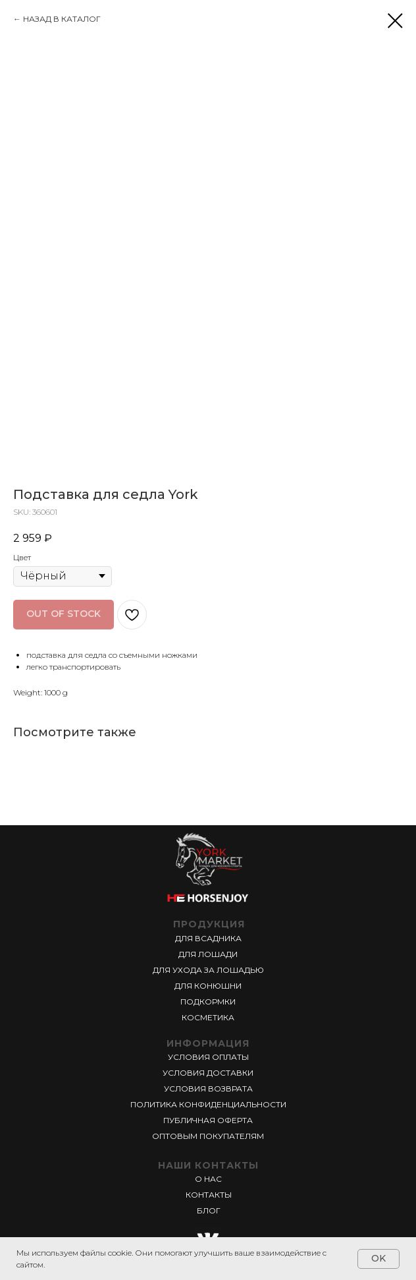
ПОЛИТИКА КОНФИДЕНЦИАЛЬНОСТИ (208, 1104)
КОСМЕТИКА (208, 1017)
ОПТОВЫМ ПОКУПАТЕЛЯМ (208, 1136)
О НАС (208, 1179)
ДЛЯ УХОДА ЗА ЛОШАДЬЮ (208, 970)
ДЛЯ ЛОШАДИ (208, 954)
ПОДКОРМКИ (208, 1001)
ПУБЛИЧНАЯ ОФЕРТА (208, 1120)
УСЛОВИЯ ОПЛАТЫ (208, 1057)
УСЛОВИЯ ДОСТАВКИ (208, 1073)
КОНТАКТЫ (209, 1195)
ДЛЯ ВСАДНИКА (208, 938)
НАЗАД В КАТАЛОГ (62, 19)
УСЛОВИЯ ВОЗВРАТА (208, 1088)
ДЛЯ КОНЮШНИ (208, 986)
